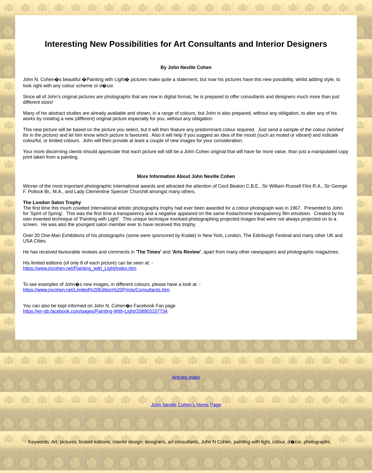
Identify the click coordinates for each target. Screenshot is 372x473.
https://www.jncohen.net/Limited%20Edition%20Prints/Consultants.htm (96, 289)
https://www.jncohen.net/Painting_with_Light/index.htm (79, 268)
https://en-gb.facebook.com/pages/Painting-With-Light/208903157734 (95, 311)
